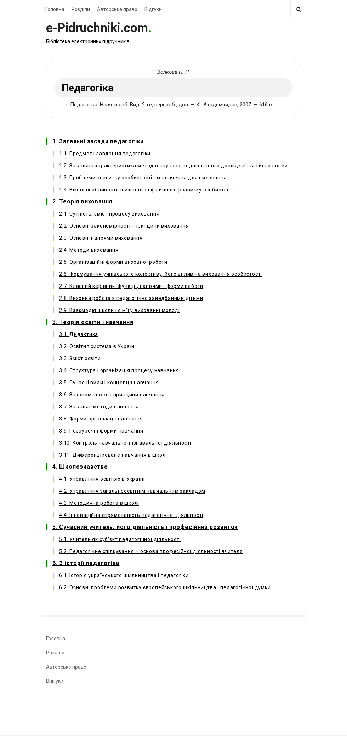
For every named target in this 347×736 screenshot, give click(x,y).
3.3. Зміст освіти (80, 358)
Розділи (81, 9)
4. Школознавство (80, 466)
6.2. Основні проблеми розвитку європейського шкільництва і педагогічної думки (165, 587)
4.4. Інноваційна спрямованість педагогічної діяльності (131, 515)
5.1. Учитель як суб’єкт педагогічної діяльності (120, 539)
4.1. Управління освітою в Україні (101, 479)
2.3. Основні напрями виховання (101, 238)
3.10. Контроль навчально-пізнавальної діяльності (125, 443)
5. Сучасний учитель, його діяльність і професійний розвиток (145, 527)
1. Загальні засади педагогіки (98, 141)
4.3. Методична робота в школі (99, 503)
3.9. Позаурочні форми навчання (101, 431)
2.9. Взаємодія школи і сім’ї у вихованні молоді (119, 310)
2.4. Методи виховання (89, 250)
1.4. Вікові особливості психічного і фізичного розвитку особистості (146, 190)
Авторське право (117, 9)
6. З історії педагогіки (85, 563)
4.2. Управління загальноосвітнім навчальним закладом (132, 491)
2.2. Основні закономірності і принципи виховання (124, 226)
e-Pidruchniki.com (97, 28)
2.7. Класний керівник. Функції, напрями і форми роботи (131, 286)
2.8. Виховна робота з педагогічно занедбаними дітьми (131, 298)
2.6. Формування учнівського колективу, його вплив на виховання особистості (160, 274)
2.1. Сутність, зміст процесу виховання (109, 214)
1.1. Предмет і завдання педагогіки (104, 153)
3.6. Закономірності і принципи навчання (112, 394)
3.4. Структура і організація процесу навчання (119, 370)
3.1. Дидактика (78, 334)
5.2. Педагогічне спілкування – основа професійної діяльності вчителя (151, 551)
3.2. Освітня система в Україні (97, 346)
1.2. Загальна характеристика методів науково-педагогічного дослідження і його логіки (173, 165)
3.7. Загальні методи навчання (99, 406)
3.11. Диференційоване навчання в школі (113, 455)
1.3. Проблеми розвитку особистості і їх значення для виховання (143, 177)
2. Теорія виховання (82, 201)
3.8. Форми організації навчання (101, 419)
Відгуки (153, 9)
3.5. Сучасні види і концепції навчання (109, 382)
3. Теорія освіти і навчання (92, 322)
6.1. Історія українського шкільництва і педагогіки (124, 575)
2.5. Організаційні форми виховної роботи (113, 262)
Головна (54, 9)
